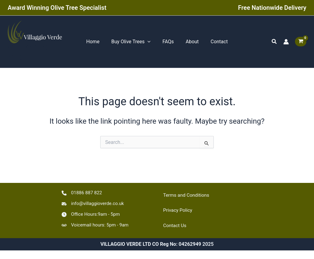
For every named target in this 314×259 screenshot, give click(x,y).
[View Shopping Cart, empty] (300, 42)
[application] (150, 42)
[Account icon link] (286, 42)
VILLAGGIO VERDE (28, 54)
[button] (274, 42)
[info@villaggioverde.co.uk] (94, 203)
